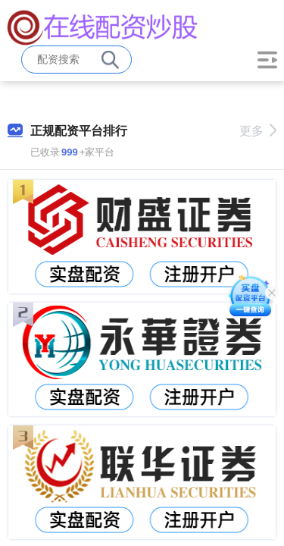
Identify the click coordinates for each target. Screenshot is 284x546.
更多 (257, 130)
